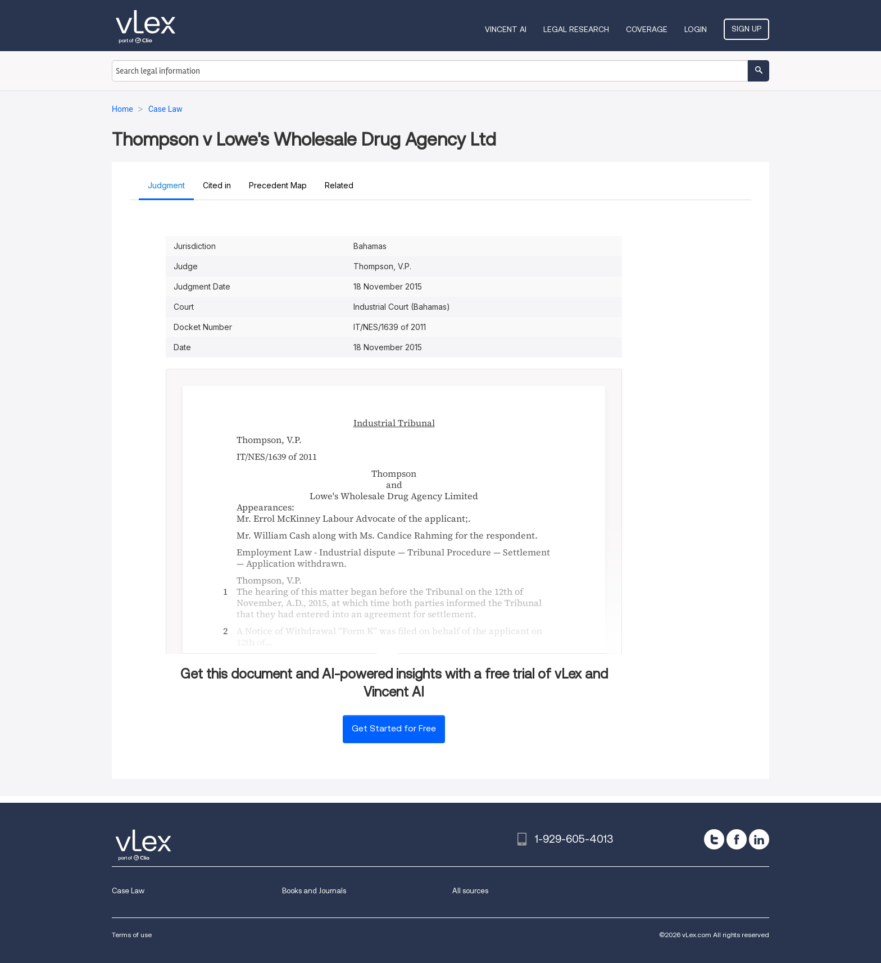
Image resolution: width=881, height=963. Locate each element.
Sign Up (746, 28)
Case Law (128, 891)
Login (695, 29)
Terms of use (132, 934)
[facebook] (736, 839)
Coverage (646, 29)
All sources (470, 891)
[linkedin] (759, 839)
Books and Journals (314, 891)
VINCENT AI (505, 29)
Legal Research (576, 29)
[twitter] (714, 839)
